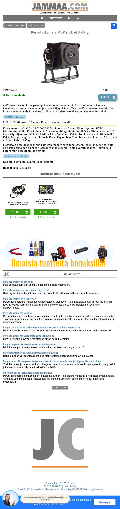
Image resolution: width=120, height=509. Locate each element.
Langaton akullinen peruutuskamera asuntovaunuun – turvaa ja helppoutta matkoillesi (52, 360)
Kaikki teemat (60, 387)
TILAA (105, 97)
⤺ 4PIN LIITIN (36, 25)
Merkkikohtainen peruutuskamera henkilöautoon (30, 352)
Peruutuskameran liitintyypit (19, 298)
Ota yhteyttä (68, 489)
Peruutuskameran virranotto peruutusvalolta (28, 335)
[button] (45, 498)
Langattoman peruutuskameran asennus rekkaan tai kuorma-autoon (41, 327)
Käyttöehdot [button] (58, 504)
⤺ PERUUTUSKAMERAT (14, 25)
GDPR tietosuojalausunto (90, 489)
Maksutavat (52, 489)
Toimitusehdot (36, 489)
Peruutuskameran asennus (18, 281)
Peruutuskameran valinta (17, 312)
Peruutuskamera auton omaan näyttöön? (26, 289)
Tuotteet (56, 18)
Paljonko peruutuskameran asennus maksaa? (28, 372)
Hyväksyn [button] (104, 502)
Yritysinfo (21, 489)
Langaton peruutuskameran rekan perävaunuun (30, 344)
